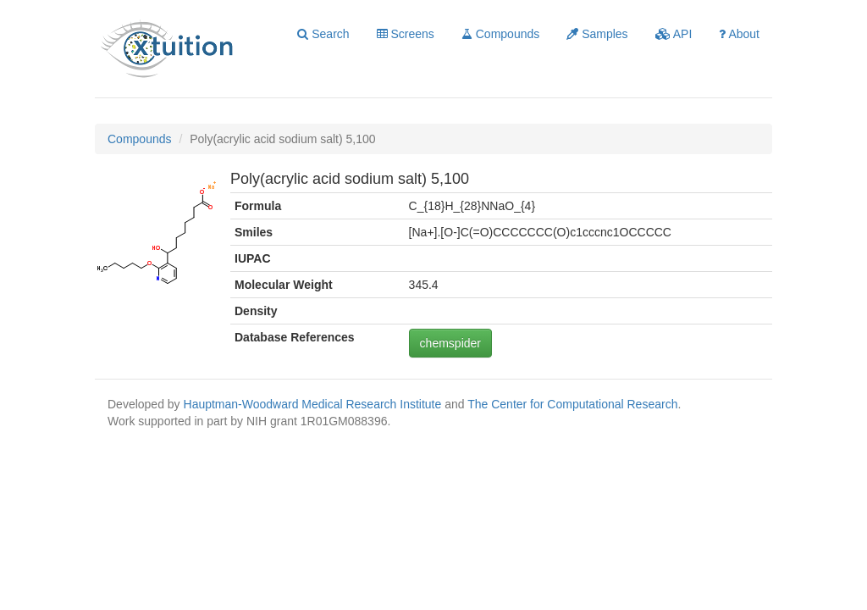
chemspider (450, 343)
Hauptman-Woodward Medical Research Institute (314, 404)
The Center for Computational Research (572, 404)
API (674, 34)
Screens (405, 34)
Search (323, 34)
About (739, 34)
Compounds (500, 34)
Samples (596, 34)
